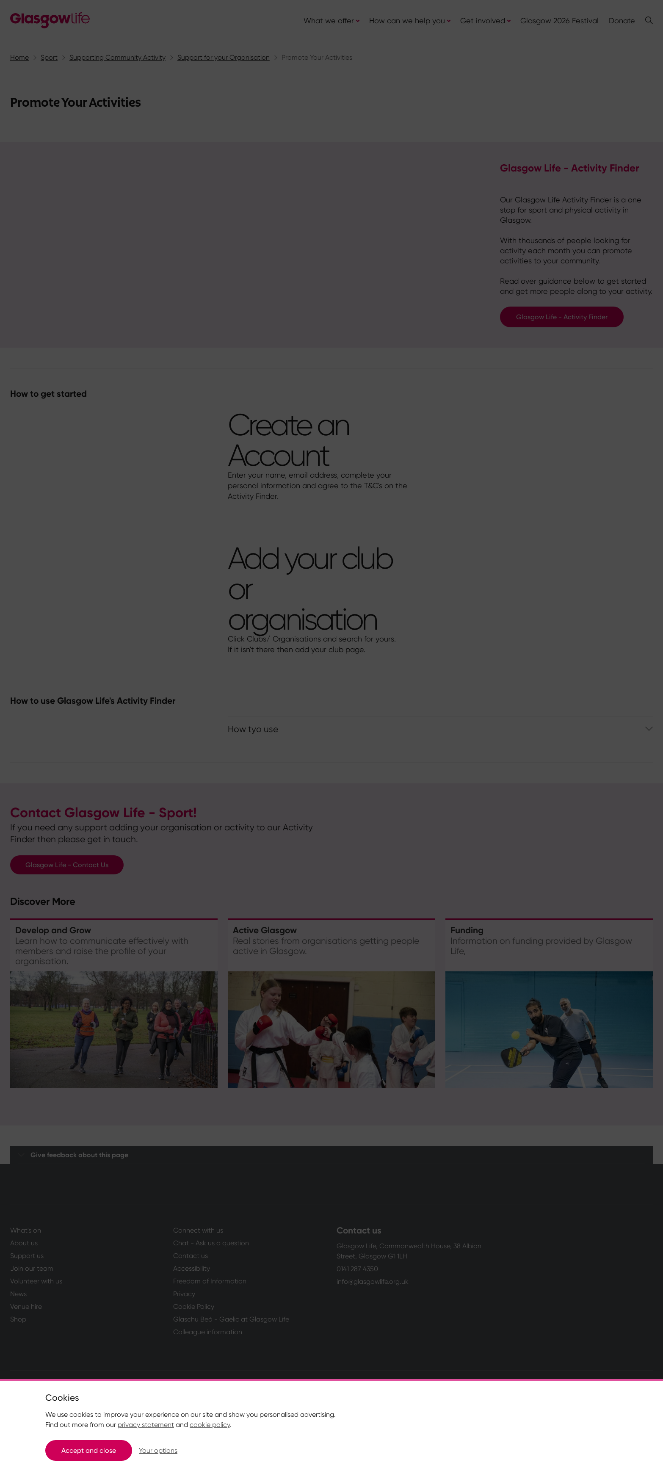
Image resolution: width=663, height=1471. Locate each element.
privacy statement (146, 1425)
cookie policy (210, 1425)
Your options (158, 1450)
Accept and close (88, 1450)
